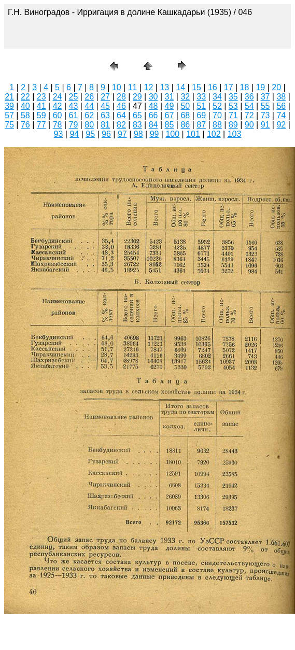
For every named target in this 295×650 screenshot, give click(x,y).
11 (132, 87)
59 (41, 115)
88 (217, 124)
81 (105, 124)
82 (121, 124)
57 (9, 115)
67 (169, 115)
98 (138, 134)
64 (121, 115)
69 (201, 115)
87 (201, 124)
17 (228, 87)
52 (217, 106)
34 (217, 96)
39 (9, 106)
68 (185, 115)
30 (153, 96)
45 (105, 106)
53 (233, 106)
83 (137, 124)
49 (169, 106)
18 (244, 87)
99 (154, 134)
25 (73, 96)
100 (172, 134)
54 (249, 106)
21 (9, 96)
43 (73, 106)
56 (281, 106)
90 (249, 124)
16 (212, 87)
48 (153, 106)
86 (185, 124)
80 (89, 124)
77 (41, 124)
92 (281, 124)
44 (89, 106)
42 (57, 106)
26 (89, 96)
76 (25, 124)
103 (235, 134)
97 (122, 134)
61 (73, 115)
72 (249, 115)
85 (169, 124)
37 (265, 96)
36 (249, 96)
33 (201, 96)
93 (58, 134)
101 (193, 134)
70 (217, 115)
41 (41, 106)
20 (276, 87)
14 (180, 87)
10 (116, 87)
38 (281, 96)
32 (185, 96)
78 (57, 124)
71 (233, 115)
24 (57, 96)
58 (25, 115)
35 (233, 96)
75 (9, 124)
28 (121, 96)
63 (105, 115)
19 (260, 87)
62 (89, 115)
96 (106, 134)
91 (265, 124)
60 (57, 115)
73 (265, 115)
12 (148, 87)
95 (90, 134)
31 (169, 96)
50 (185, 106)
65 (137, 115)
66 (153, 115)
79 (73, 124)
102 (214, 134)
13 (164, 87)
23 (41, 96)
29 (137, 96)
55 (265, 106)
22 (25, 96)
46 (121, 106)
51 (201, 106)
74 (281, 115)
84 (153, 124)
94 (74, 134)
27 (105, 96)
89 (233, 124)
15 (196, 87)
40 (25, 106)
